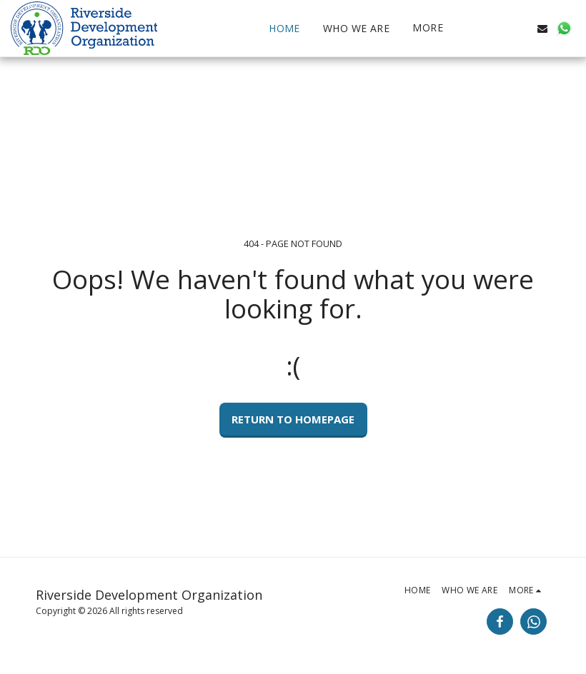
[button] (500, 29)
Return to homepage (293, 419)
